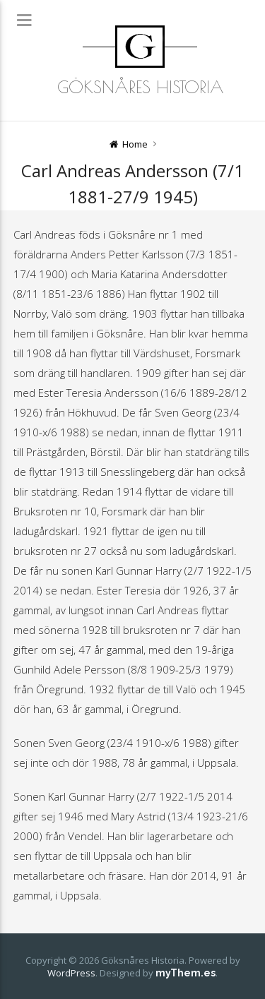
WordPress (71, 973)
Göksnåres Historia (140, 87)
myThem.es (185, 973)
